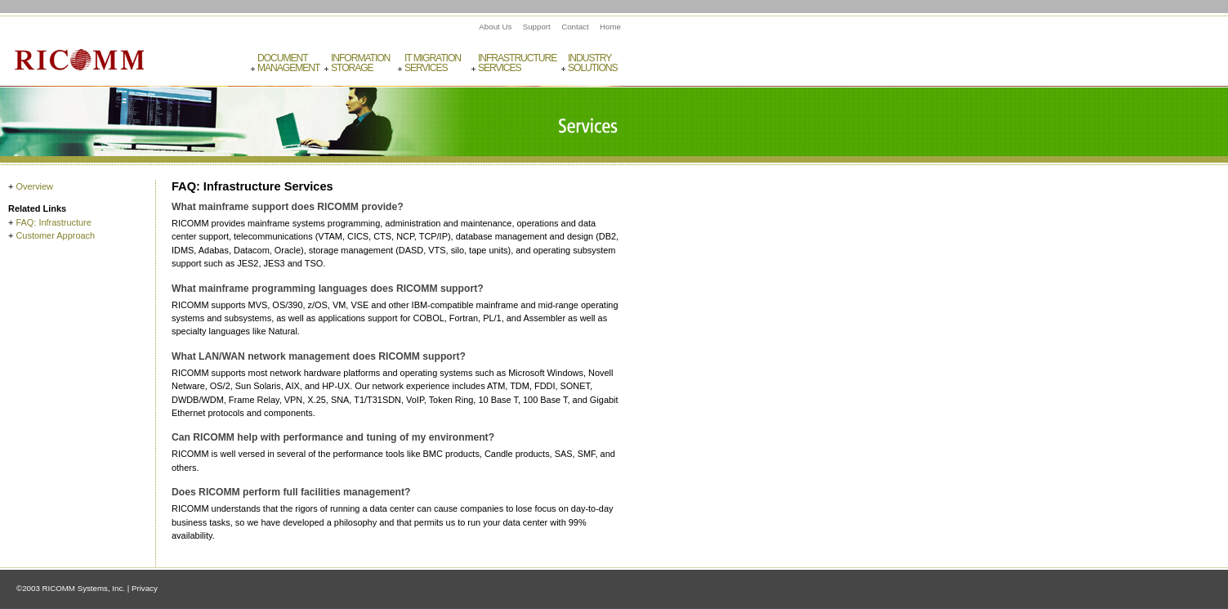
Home (610, 26)
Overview (34, 186)
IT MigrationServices (432, 63)
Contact (575, 26)
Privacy (145, 588)
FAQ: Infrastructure (53, 222)
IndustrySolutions (593, 63)
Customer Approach (55, 235)
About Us (495, 26)
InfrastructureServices (517, 63)
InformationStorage (360, 63)
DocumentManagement (288, 63)
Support (537, 26)
